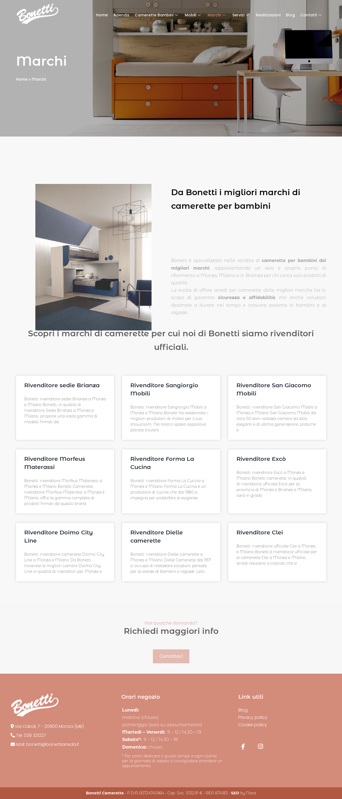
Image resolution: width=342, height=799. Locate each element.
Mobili (193, 15)
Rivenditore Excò (261, 458)
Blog (290, 15)
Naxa (251, 793)
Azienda (121, 15)
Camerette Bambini (157, 15)
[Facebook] (243, 746)
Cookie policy (252, 725)
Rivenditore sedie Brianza (62, 385)
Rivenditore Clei (259, 532)
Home (102, 15)
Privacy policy (252, 717)
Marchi (217, 15)
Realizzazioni (268, 15)
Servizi (241, 15)
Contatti (311, 15)
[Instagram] (260, 746)
